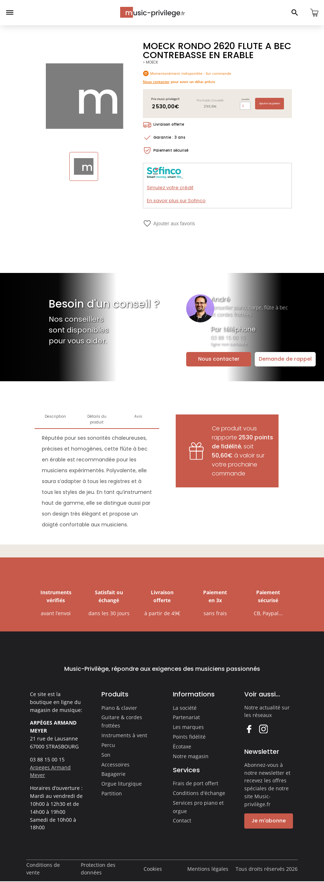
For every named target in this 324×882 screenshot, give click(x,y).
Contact (182, 820)
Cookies (153, 868)
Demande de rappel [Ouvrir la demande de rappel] (285, 358)
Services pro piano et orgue (198, 806)
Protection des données (98, 868)
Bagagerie (113, 773)
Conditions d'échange (199, 793)
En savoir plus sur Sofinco (176, 200)
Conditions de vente (43, 868)
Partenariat (186, 717)
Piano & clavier (119, 707)
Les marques (188, 727)
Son (105, 754)
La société (185, 707)
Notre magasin (191, 756)
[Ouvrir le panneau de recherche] (295, 12)
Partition (111, 793)
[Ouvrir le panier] (314, 12)
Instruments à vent (124, 735)
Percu (108, 745)
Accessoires (115, 764)
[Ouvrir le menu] (9, 12)
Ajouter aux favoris (169, 223)
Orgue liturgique (121, 783)
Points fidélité (189, 736)
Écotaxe (182, 746)
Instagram (263, 728)
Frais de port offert (195, 783)
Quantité (245, 99)
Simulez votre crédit (170, 187)
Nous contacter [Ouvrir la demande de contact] (219, 358)
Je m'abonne (268, 820)
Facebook (248, 728)
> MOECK (150, 62)
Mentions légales (207, 868)
